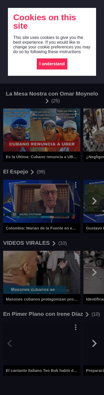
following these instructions (55, 51)
